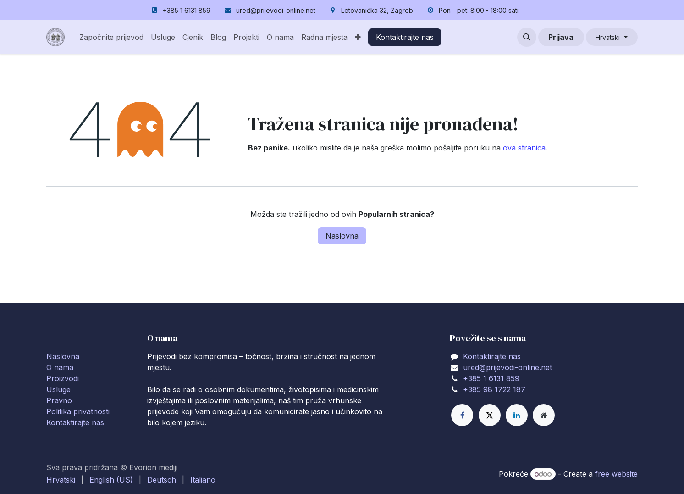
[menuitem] (111, 37)
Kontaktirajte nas (405, 37)
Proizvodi (62, 378)
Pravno (59, 400)
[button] (526, 37)
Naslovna (342, 235)
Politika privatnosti (78, 411)
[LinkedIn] (517, 415)
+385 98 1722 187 (494, 389)
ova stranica (524, 147)
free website (616, 473)
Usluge (58, 389)
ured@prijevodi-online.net (507, 367)
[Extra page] (544, 415)
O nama (59, 367)
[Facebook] (462, 415)
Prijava (561, 37)
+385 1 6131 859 (491, 378)
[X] (490, 415)
